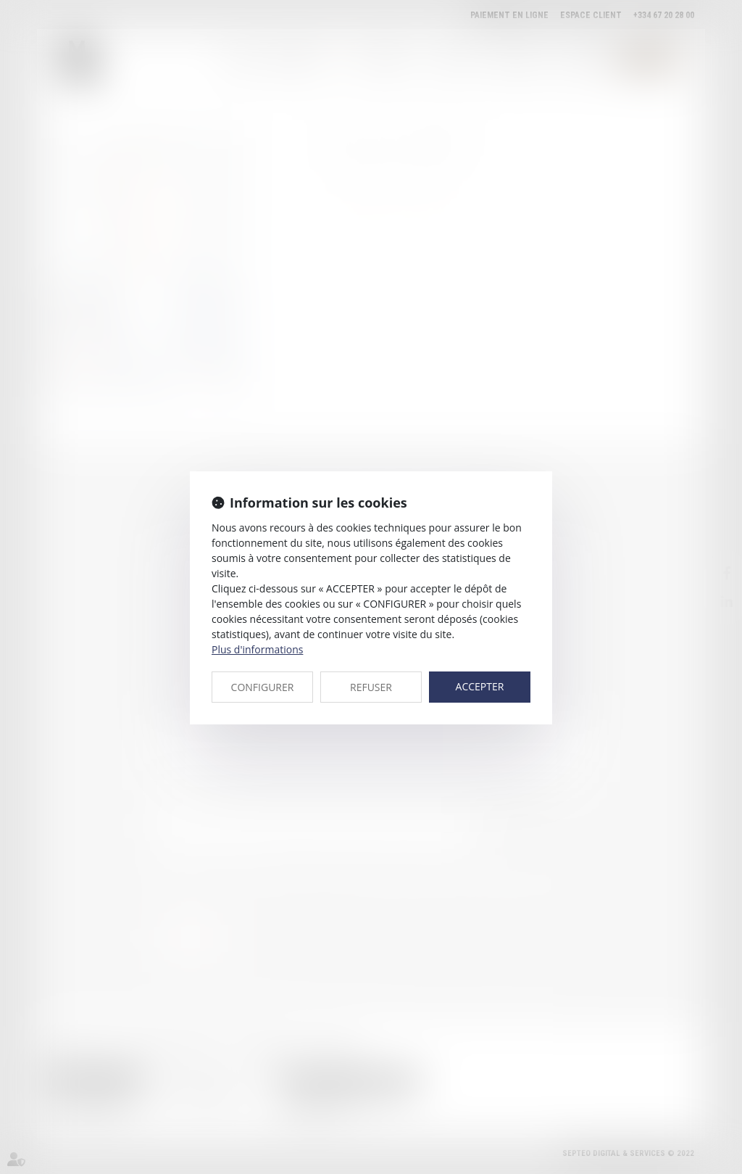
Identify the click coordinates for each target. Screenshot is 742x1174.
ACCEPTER (480, 686)
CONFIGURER (262, 687)
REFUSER (371, 687)
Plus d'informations (257, 649)
